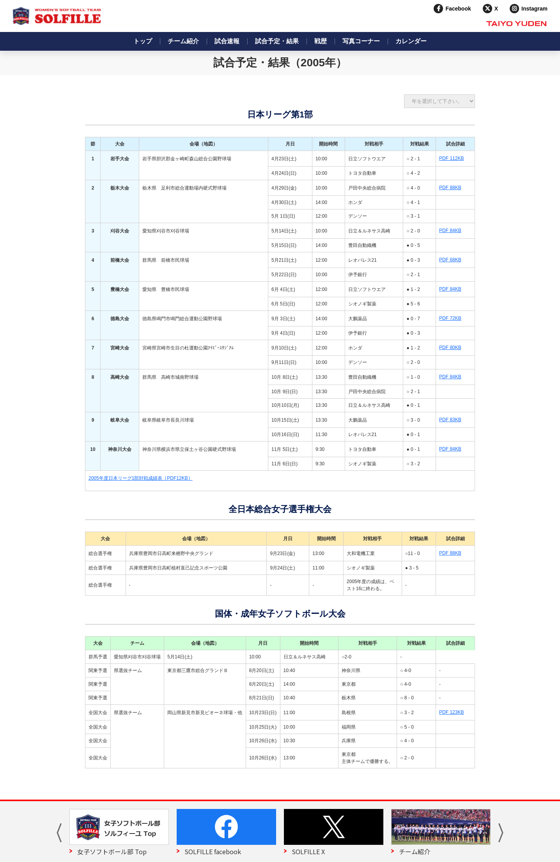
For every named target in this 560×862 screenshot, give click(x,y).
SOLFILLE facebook (212, 851)
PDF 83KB (450, 419)
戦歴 (320, 41)
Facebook (458, 8)
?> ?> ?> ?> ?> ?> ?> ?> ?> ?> (439, 101)
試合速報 (226, 41)
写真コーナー (361, 41)
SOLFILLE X (308, 851)
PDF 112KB (451, 158)
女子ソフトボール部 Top (112, 851)
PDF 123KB (451, 712)
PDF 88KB (450, 187)
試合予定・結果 (277, 41)
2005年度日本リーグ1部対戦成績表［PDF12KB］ (141, 478)
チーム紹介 (183, 41)
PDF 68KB (450, 260)
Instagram (534, 8)
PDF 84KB (450, 230)
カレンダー (411, 41)
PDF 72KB (450, 318)
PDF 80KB (450, 347)
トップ (142, 41)
